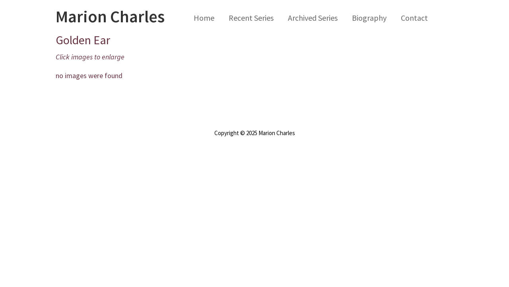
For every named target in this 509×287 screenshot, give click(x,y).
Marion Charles (110, 16)
